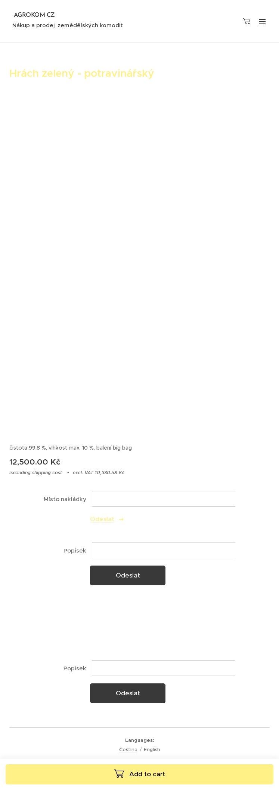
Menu (262, 21)
